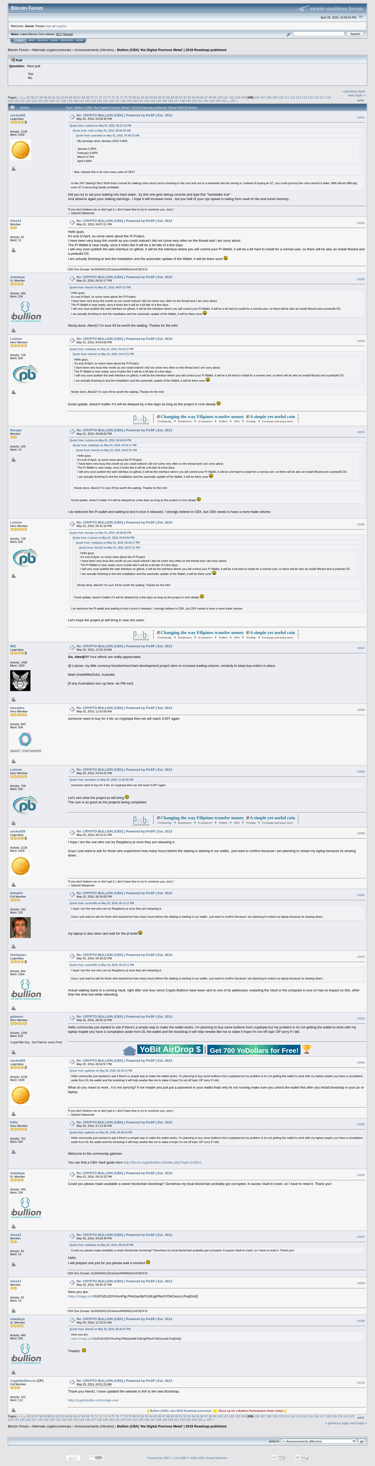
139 (129, 100)
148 (182, 100)
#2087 (361, 648)
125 (46, 100)
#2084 (361, 341)
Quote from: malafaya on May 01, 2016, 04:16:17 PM (101, 349)
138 (123, 100)
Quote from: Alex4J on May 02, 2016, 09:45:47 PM (100, 1329)
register (61, 26)
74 (108, 97)
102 (231, 97)
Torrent (67, 34)
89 (172, 97)
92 (185, 97)
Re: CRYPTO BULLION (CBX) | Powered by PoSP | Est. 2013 (124, 115)
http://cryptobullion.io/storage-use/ (93, 1400)
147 (176, 100)
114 (304, 97)
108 (269, 97)
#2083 (361, 279)
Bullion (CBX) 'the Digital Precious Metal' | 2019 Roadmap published (171, 50)
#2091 (361, 895)
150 (194, 100)
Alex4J (15, 221)
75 (113, 97)
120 (16, 100)
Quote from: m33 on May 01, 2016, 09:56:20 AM (102, 130)
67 (79, 97)
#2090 (361, 833)
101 (225, 97)
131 (81, 100)
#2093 (361, 1018)
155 (224, 100)
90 (176, 97)
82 (142, 97)
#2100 (361, 1382)
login (49, 26)
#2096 (361, 1175)
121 (22, 100)
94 (193, 97)
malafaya (17, 277)
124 (40, 100)
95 (197, 97)
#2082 (361, 223)
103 (237, 97)
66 (75, 97)
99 (214, 97)
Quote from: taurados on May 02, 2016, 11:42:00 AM (101, 779)
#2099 (361, 1320)
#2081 (361, 117)
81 (138, 97)
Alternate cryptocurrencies (51, 50)
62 (58, 97)
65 (70, 97)
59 (45, 97)
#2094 (361, 1062)
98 (210, 97)
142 (146, 100)
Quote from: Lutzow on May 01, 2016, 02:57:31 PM (100, 125)
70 (91, 97)
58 (41, 97)
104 (243, 97)
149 (188, 100)
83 (147, 97)
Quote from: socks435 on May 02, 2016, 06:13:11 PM (102, 903)
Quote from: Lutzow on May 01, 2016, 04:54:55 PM (100, 440)
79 (130, 97)
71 (96, 97)
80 (134, 97)
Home (19, 40)
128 (63, 100)
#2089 (361, 771)
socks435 (18, 115)
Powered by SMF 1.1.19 (163, 1457)
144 (158, 100)
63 (62, 97)
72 (100, 97)
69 (87, 97)
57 (37, 97)
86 (159, 97)
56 (32, 97)
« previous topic (353, 91)
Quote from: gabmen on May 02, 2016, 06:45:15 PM (101, 1070)
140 (135, 100)
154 (218, 100)
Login (54, 40)
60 (49, 97)
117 (322, 97)
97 (206, 97)
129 (69, 100)
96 (202, 97)
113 (298, 97)
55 (28, 97)
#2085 (361, 432)
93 (189, 97)
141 (140, 100)
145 (164, 100)
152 (206, 100)
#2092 (361, 957)
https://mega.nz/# (81, 1296)
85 (155, 97)
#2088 (361, 710)
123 (34, 100)
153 (212, 100)
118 (328, 97)
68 (83, 97)
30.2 (58, 34)
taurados (17, 708)
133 (93, 100)
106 (257, 97)
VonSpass (18, 955)
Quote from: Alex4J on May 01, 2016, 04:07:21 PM (100, 287)
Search (43, 40)
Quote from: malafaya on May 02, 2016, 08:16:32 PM (101, 1245)
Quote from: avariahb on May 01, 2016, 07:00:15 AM (107, 135)
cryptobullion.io (23, 1381)
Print (361, 100)
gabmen (16, 1016)
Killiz (14, 1122)
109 (275, 97)
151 (200, 100)
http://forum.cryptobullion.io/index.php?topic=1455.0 (162, 1162)
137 (117, 100)
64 (66, 97)
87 (164, 97)
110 (280, 97)
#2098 (361, 1283)
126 (51, 100)
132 (87, 100)
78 (125, 97)
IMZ (13, 646)
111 (286, 97)
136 (111, 100)
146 (170, 100)
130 (75, 100)
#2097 (361, 1236)
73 (104, 97)
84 (151, 97)
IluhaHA (16, 893)
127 (57, 100)
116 (316, 97)
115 (310, 97)
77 (121, 97)
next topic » (357, 95)
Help (31, 40)
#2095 (361, 1124)
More (79, 40)
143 (152, 100)
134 (99, 100)
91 (181, 97)
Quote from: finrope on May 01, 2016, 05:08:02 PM (100, 532)
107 (263, 97)
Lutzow (16, 339)
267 (233, 100)
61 (53, 97)
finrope (16, 430)
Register (67, 40)
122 (28, 100)
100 (219, 97)
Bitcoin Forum (18, 50)
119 (10, 100)
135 (105, 100)
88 (168, 97)
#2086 (361, 524)
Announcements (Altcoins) (94, 50)
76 (117, 97)
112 (292, 97)
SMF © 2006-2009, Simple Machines (204, 1457)
